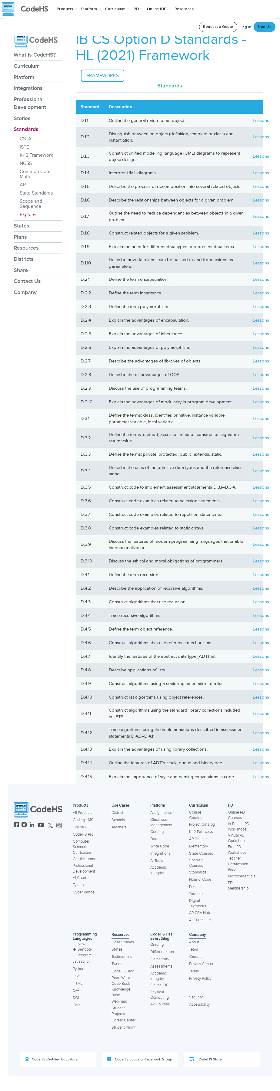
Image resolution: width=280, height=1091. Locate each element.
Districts (24, 259)
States (21, 225)
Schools (118, 819)
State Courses (201, 853)
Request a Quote (218, 27)
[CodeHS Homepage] (27, 9)
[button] (67, 9)
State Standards (36, 193)
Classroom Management (161, 822)
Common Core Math (35, 174)
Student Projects (118, 1011)
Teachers (119, 827)
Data (154, 839)
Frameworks (102, 76)
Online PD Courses (236, 815)
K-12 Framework (36, 155)
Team (193, 949)
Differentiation (162, 951)
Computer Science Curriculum (82, 847)
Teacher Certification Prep (238, 864)
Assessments (161, 966)
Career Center (123, 1020)
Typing (78, 885)
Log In (246, 27)
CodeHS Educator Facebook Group (139, 1059)
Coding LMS (83, 819)
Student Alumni (124, 1027)
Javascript (81, 961)
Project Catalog (202, 824)
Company (25, 292)
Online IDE (82, 827)
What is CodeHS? (35, 54)
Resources (26, 247)
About (194, 942)
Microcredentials (241, 876)
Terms (194, 971)
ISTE (24, 147)
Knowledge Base (121, 992)
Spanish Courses (196, 863)
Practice (195, 886)
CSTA (26, 139)
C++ (76, 990)
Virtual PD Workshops (237, 838)
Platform (24, 77)
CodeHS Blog (123, 971)
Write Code (159, 846)
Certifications (84, 859)
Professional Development (30, 103)
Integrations (28, 88)
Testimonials (122, 956)
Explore (28, 214)
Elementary (198, 846)
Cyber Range (84, 892)
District (117, 812)
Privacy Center (201, 964)
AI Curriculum (200, 920)
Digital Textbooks (197, 903)
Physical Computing (159, 995)
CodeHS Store (205, 1059)
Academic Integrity (158, 870)
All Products (82, 812)
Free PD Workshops (237, 849)
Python (78, 968)
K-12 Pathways (201, 831)
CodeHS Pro (83, 834)
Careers (195, 956)
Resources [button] (186, 9)
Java (77, 976)
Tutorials (196, 894)
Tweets (117, 964)
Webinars (119, 1001)
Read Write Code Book (121, 980)
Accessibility (199, 1004)
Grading (157, 831)
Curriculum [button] (117, 9)
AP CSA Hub (199, 912)
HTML (78, 983)
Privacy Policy (200, 978)
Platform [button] (91, 9)
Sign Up (265, 27)
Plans (20, 237)
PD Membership (238, 885)
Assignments (161, 812)
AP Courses (198, 839)
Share (21, 270)
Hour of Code (200, 879)
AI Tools (156, 860)
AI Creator (81, 877)
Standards (26, 129)
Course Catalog (195, 815)
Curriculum (27, 66)
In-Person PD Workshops (238, 826)
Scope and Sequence (31, 203)
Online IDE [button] (158, 9)
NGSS (26, 163)
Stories (22, 118)
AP (23, 185)
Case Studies (123, 942)
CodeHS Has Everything (161, 936)
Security (196, 997)
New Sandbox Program (82, 950)
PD (230, 805)
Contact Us (27, 281)
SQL (76, 997)
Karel (77, 1005)
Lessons (261, 120)
